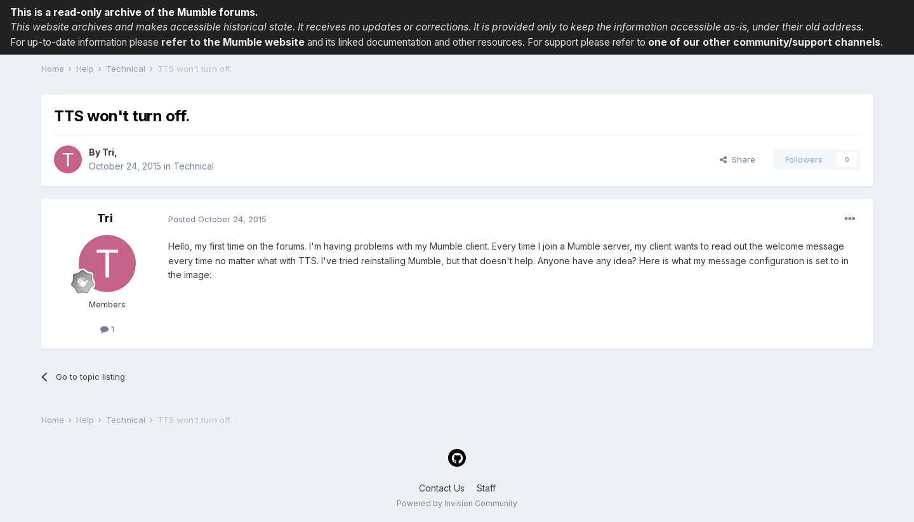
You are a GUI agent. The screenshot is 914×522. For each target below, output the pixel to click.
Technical (193, 166)
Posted (217, 219)
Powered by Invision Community (457, 503)
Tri (108, 152)
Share (737, 159)
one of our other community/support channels (764, 42)
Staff (486, 488)
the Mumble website (254, 42)
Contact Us (442, 488)
